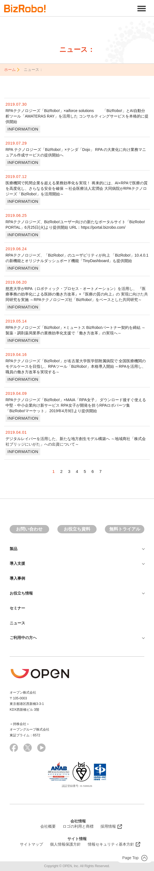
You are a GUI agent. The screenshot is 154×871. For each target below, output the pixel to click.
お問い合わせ (29, 529)
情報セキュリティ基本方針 (111, 844)
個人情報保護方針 (65, 844)
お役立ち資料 (77, 529)
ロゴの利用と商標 (78, 826)
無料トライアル (124, 529)
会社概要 (48, 826)
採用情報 (108, 826)
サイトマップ (31, 844)
